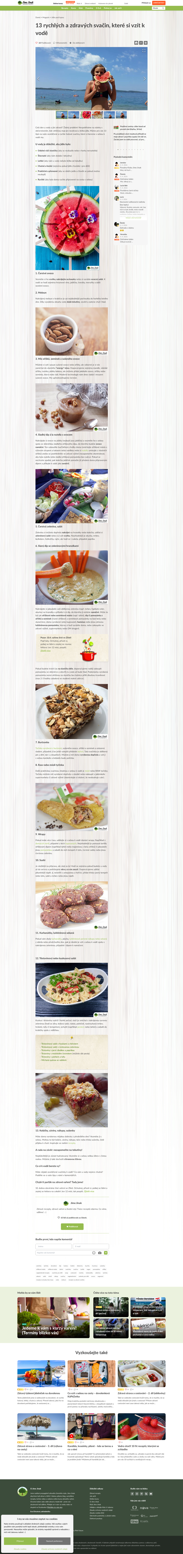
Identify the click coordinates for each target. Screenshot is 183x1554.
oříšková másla (52, 1269)
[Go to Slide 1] (62, 115)
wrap (66, 1273)
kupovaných (70, 844)
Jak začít (118, 8)
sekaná (38, 1276)
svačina (75, 1269)
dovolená (54, 1266)
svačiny (63, 1276)
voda (57, 1280)
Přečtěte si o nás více (54, 1507)
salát (44, 1276)
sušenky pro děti (84, 1276)
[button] (91, 78)
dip (60, 1266)
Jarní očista (70, 3)
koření (80, 752)
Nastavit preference (55, 1541)
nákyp (56, 1276)
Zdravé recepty (95, 1493)
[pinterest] (146, 43)
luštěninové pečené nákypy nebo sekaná (88, 939)
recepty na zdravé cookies (76, 1280)
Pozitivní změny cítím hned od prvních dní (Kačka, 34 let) (132, 128)
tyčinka (105, 1273)
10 (143, 149)
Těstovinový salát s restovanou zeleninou (60, 1047)
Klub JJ (79, 3)
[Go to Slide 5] (109, 115)
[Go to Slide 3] (85, 115)
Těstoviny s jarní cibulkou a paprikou (57, 1050)
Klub (81, 8)
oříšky (104, 1269)
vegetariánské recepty (42, 1273)
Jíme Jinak (76, 1203)
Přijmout (20, 1541)
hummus (94, 1266)
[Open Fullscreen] (144, 51)
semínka (38, 1266)
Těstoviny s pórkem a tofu (53, 1057)
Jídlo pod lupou (57, 17)
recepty (71, 1143)
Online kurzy (94, 1499)
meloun (63, 1280)
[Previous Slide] (38, 78)
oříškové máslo (40, 1269)
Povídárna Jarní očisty (129, 191)
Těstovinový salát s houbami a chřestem (59, 1044)
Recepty (64, 8)
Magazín (45, 17)
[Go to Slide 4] (97, 115)
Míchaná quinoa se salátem (54, 1060)
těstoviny (80, 1266)
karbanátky (57, 939)
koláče (72, 1266)
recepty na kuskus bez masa (44, 1280)
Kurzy (73, 8)
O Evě (98, 8)
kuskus (66, 1266)
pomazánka (96, 1269)
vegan (88, 1269)
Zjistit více (89, 1192)
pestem (80, 1027)
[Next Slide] (145, 78)
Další (126, 3)
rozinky (81, 1273)
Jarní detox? (159, 3)
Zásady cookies (20, 1549)
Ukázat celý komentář (133, 218)
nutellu (85, 451)
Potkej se (108, 8)
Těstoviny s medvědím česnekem (56, 1054)
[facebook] (141, 43)
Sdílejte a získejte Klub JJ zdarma (101, 1507)
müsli (87, 771)
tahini (61, 1269)
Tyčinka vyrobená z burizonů (48, 748)
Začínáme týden (126, 179)
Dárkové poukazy (96, 1518)
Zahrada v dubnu (127, 228)
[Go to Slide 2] (73, 115)
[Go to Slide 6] (121, 115)
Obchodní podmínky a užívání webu (103, 1516)
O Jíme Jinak (94, 1502)
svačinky (68, 1269)
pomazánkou (46, 850)
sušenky (102, 1266)
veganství (100, 1276)
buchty (87, 1266)
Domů (37, 17)
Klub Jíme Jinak (95, 1504)
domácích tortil (42, 844)
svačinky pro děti (57, 1273)
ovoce (93, 1276)
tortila (82, 1269)
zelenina (97, 1273)
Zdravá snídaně (90, 3)
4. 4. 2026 (123, 165)
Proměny (89, 8)
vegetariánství (72, 1276)
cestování (73, 1273)
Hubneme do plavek (105, 3)
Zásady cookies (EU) (97, 1513)
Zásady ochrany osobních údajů (101, 1510)
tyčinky (46, 1266)
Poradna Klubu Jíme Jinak (130, 168)
